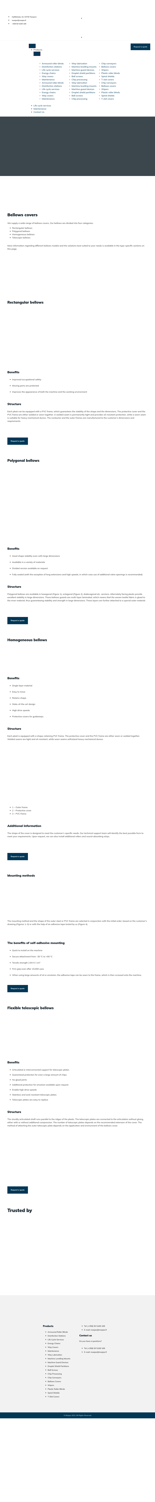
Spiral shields (107, 76)
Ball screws (77, 76)
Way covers (47, 76)
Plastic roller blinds (110, 73)
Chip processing (79, 79)
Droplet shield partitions (83, 73)
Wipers (105, 70)
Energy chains (49, 73)
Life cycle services (50, 70)
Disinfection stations (52, 66)
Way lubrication (79, 63)
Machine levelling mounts (84, 66)
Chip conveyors (108, 63)
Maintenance (48, 79)
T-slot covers (107, 79)
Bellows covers (108, 66)
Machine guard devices (83, 70)
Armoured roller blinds (53, 63)
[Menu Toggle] (32, 46)
